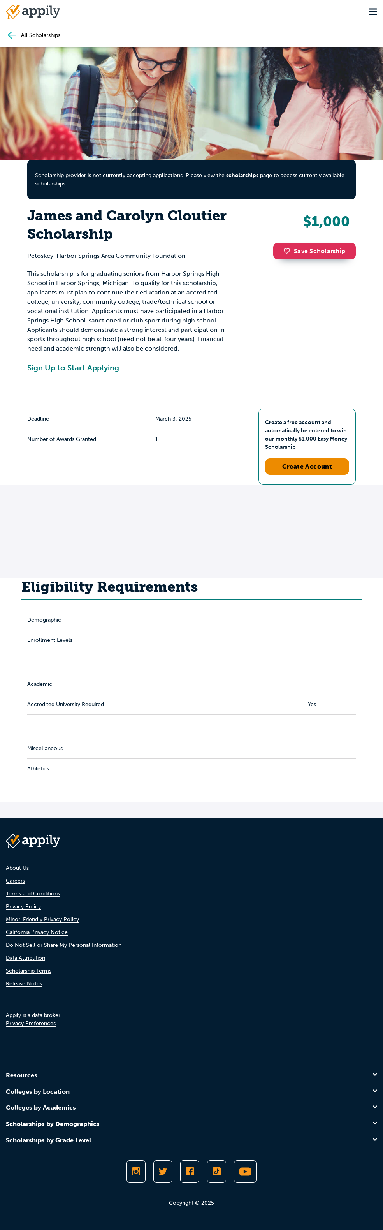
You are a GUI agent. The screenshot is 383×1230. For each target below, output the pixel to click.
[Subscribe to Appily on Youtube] (245, 1171)
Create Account (307, 466)
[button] (289, 251)
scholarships (242, 175)
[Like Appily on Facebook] (189, 1171)
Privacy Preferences (31, 1023)
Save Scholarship (314, 251)
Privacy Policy (23, 906)
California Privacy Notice (37, 932)
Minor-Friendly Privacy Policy (42, 919)
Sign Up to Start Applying (73, 367)
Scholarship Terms (28, 970)
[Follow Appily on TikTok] (216, 1171)
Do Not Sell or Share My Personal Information (63, 945)
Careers (15, 881)
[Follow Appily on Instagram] (136, 1171)
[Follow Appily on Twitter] (162, 1171)
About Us (17, 868)
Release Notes (24, 983)
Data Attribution (25, 958)
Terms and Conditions (33, 893)
